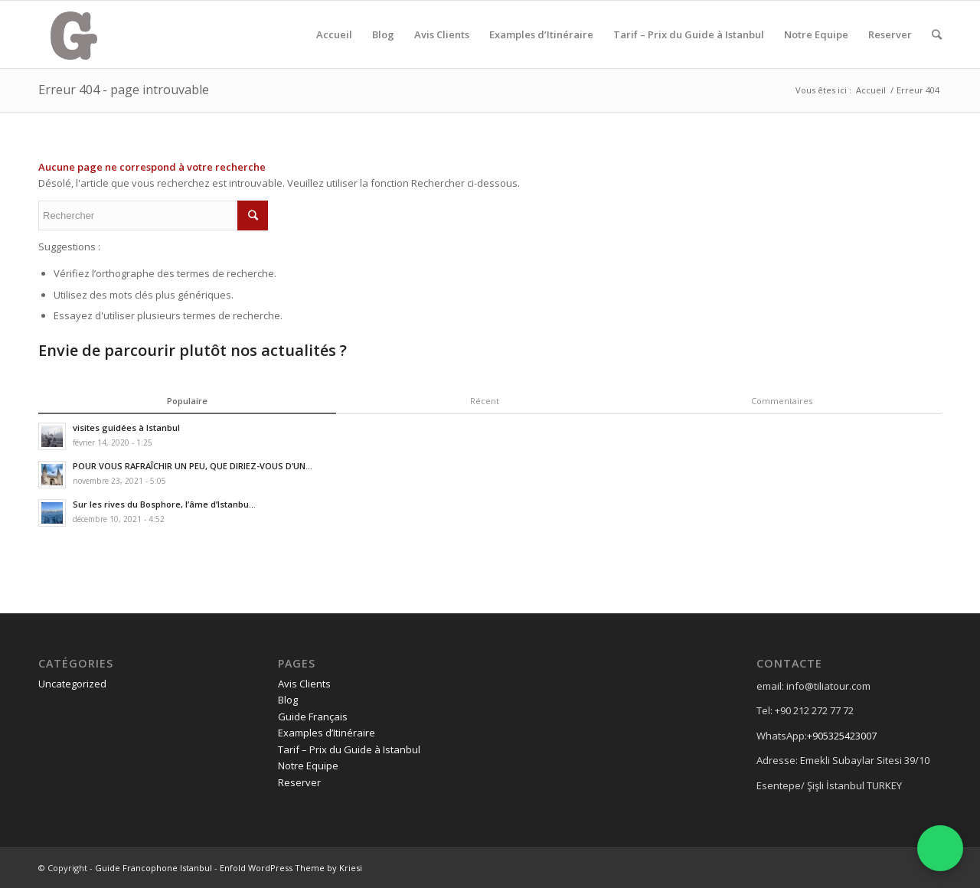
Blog (383, 34)
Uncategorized (72, 683)
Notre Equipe (816, 34)
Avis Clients (441, 34)
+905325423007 (842, 736)
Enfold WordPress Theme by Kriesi (291, 867)
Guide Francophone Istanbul (153, 867)
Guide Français (313, 716)
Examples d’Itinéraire (541, 34)
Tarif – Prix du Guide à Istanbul (688, 34)
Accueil (334, 34)
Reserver (890, 34)
